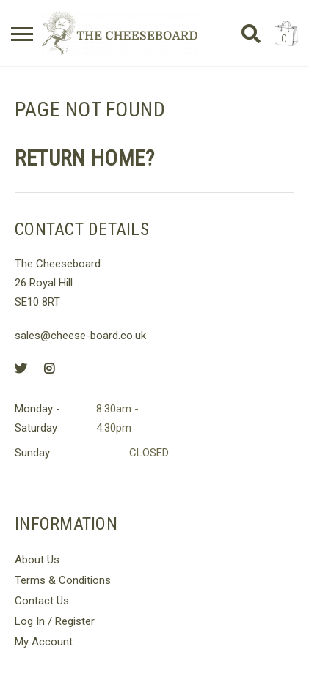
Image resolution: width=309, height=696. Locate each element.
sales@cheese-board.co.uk (80, 335)
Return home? (84, 158)
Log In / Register (55, 621)
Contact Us (42, 600)
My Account (44, 641)
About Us (37, 559)
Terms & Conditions (63, 580)
